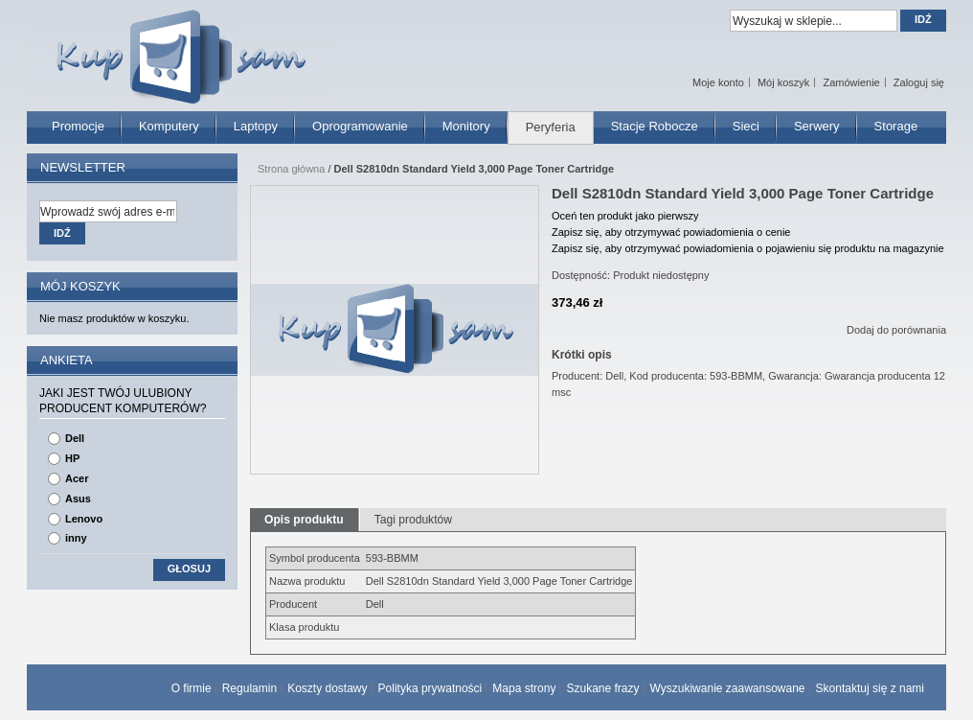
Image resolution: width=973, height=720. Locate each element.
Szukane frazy (602, 688)
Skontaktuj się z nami (870, 688)
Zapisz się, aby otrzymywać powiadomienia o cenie (671, 232)
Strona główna (291, 168)
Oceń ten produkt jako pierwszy (625, 215)
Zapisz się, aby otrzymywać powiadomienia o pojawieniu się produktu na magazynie (748, 248)
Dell (74, 438)
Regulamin (249, 688)
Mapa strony (523, 688)
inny (76, 538)
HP (72, 458)
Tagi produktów (413, 519)
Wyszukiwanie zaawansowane (727, 688)
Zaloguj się (919, 82)
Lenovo (83, 518)
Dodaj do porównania (896, 330)
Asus (78, 498)
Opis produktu (304, 519)
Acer (76, 478)
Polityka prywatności (430, 688)
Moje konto (718, 82)
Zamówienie (851, 82)
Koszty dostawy (327, 688)
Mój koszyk (783, 82)
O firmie (191, 688)
